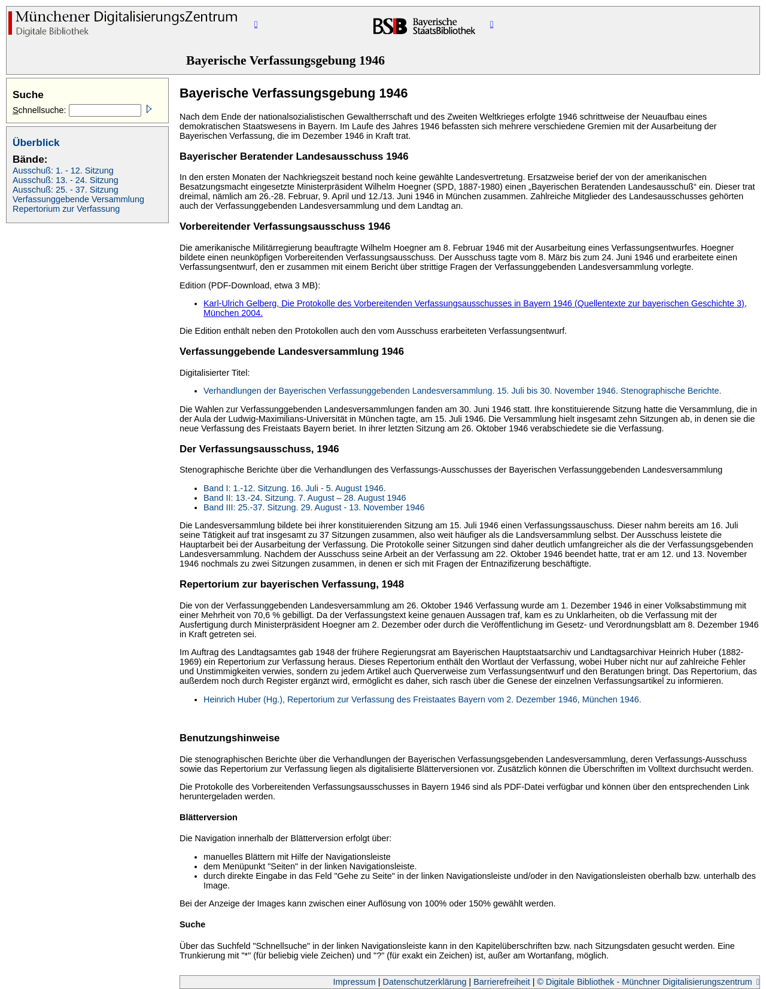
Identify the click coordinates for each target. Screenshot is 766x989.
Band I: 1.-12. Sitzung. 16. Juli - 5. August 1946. (294, 488)
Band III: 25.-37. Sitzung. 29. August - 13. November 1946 (314, 507)
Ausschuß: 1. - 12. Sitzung (63, 170)
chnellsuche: (41, 110)
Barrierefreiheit (502, 982)
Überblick (36, 142)
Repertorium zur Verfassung (66, 209)
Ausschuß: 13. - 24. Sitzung (65, 180)
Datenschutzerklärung (426, 982)
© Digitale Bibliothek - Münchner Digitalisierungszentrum (645, 982)
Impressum (355, 982)
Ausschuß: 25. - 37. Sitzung (65, 189)
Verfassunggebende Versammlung (78, 199)
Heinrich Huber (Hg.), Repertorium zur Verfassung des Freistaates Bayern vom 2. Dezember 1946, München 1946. (422, 699)
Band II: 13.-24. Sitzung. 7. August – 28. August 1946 (304, 498)
